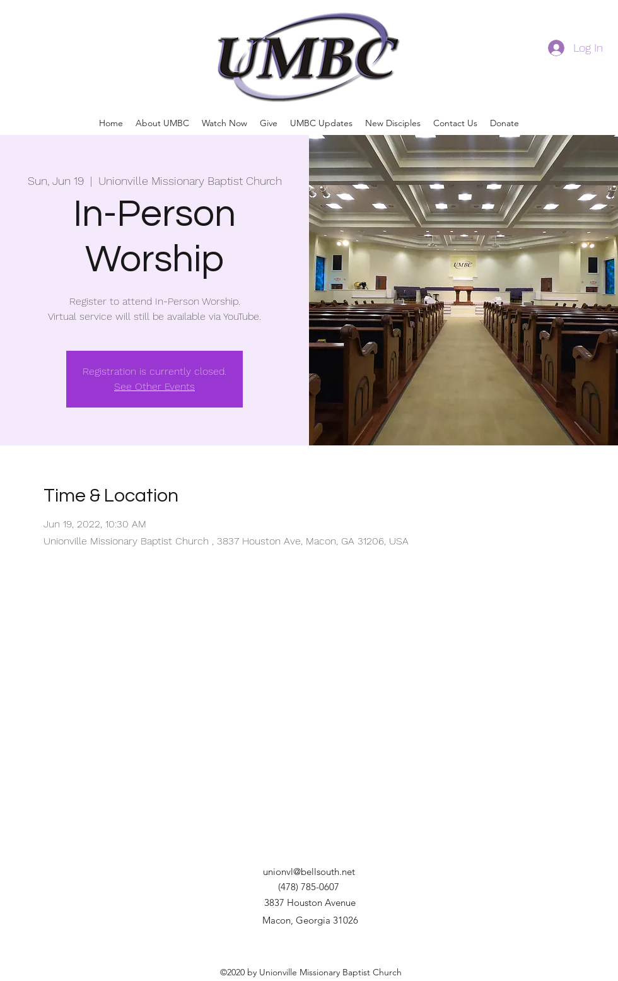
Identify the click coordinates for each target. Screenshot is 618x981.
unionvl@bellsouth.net (309, 872)
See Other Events (154, 386)
